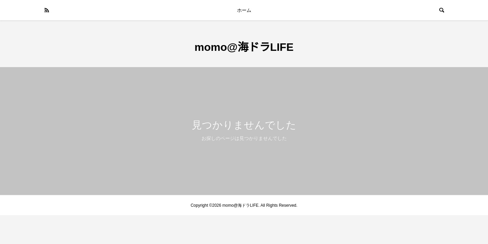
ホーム (244, 10)
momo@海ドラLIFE (244, 47)
